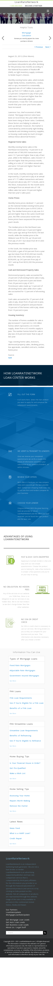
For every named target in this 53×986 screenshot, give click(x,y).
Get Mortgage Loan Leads (17, 920)
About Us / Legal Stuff (16, 927)
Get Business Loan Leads (17, 925)
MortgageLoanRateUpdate (18, 915)
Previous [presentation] (3, 38)
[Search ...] (24, 933)
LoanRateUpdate (13, 912)
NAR (10, 357)
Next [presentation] (50, 38)
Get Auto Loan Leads (15, 922)
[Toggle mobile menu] (48, 11)
